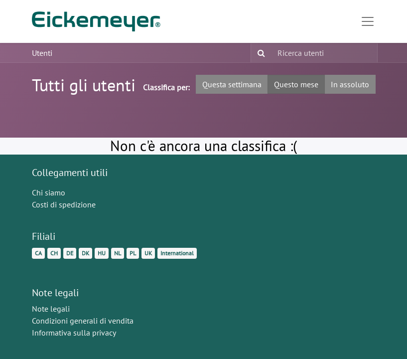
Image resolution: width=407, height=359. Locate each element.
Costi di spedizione (64, 204)
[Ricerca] (259, 52)
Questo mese (296, 84)
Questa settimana (232, 84)
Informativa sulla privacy (74, 333)
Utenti (42, 53)
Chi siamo (48, 192)
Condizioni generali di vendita (83, 321)
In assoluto (350, 84)
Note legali (51, 309)
